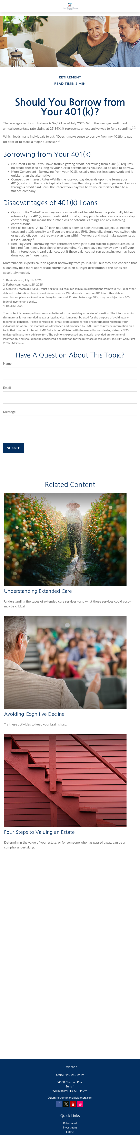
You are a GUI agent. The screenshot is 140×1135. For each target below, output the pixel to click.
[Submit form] (13, 448)
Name (7, 363)
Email (7, 387)
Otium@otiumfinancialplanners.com (70, 1097)
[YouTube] (73, 1104)
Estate (70, 1132)
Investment (70, 1127)
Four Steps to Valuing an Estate (39, 832)
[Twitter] (66, 1104)
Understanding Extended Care (38, 591)
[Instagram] (80, 1104)
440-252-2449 (74, 1074)
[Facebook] (59, 1104)
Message (9, 412)
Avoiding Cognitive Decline (34, 713)
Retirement (70, 1123)
